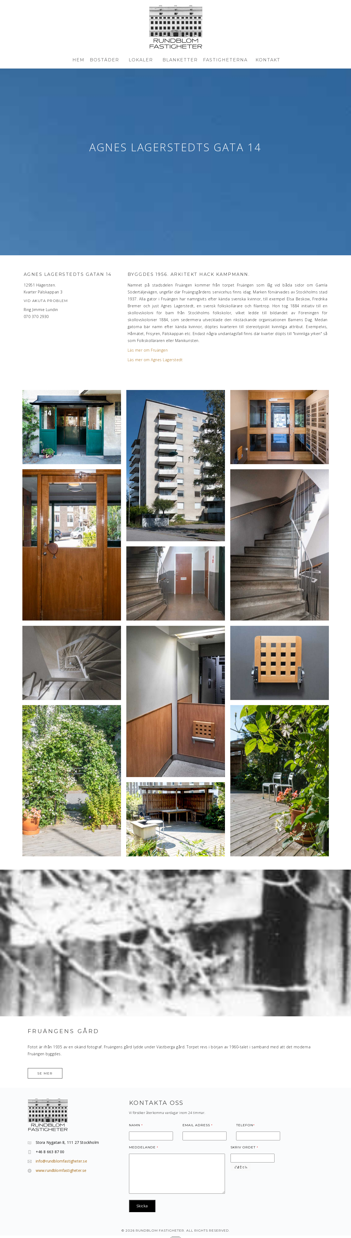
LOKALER (143, 59)
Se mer (45, 1073)
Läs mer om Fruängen (148, 350)
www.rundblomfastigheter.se (61, 1170)
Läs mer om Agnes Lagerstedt (155, 359)
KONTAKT (268, 59)
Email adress (198, 1125)
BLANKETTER (180, 59)
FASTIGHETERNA (226, 59)
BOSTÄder (106, 59)
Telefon (245, 1125)
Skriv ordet (244, 1147)
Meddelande (143, 1147)
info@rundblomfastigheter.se (61, 1161)
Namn (136, 1125)
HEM (78, 59)
